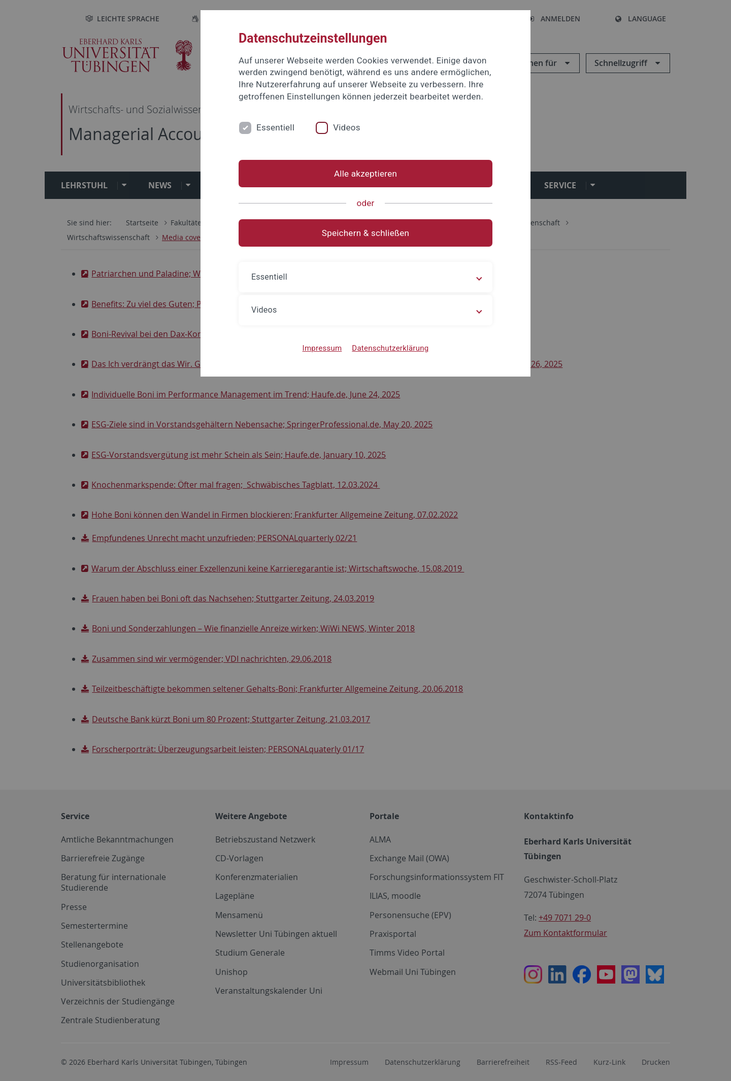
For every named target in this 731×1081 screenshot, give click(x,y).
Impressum (322, 348)
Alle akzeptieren (365, 173)
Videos (346, 127)
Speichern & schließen (365, 233)
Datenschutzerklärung (390, 348)
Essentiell (275, 127)
